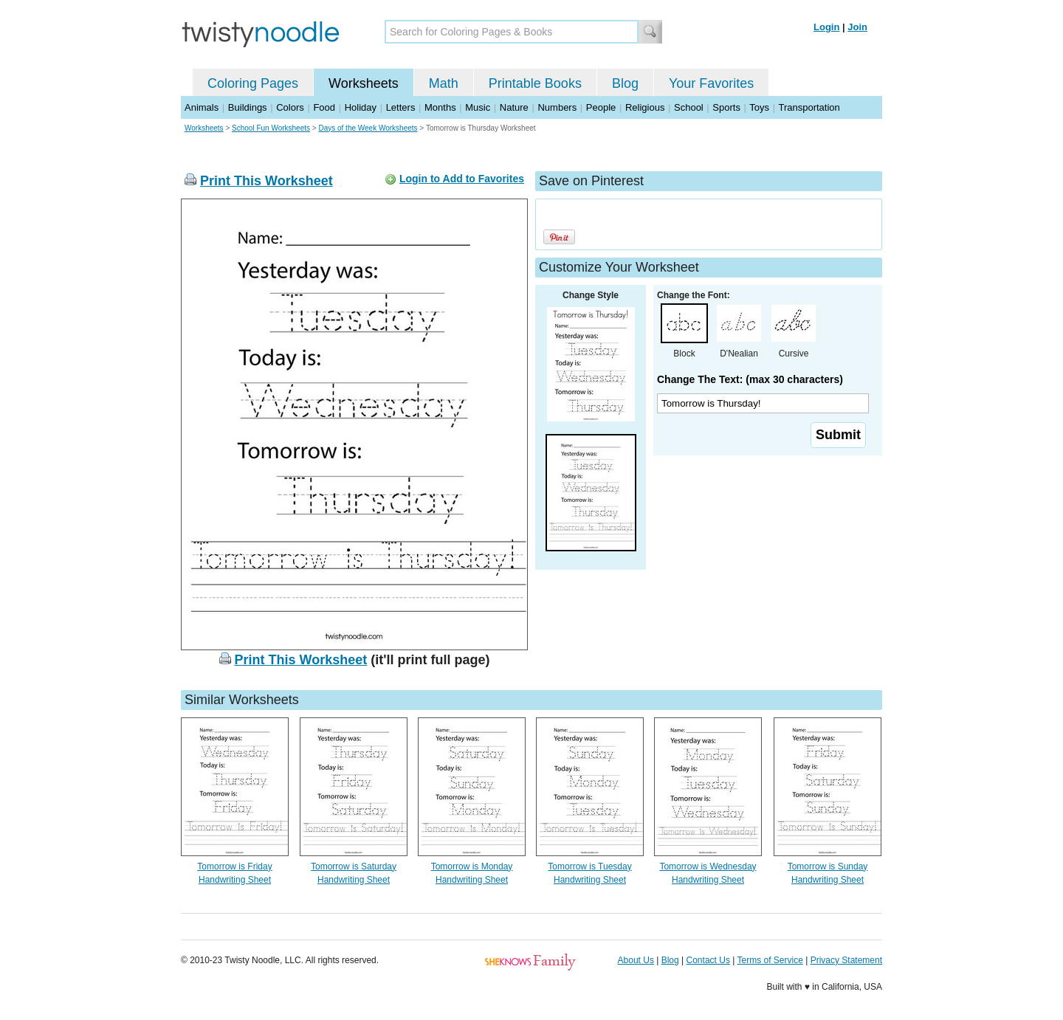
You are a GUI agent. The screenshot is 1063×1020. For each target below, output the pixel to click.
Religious (644, 107)
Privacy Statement (846, 960)
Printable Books (535, 83)
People (601, 107)
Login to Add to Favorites (461, 179)
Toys (759, 107)
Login (826, 26)
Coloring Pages (252, 83)
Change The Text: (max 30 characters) (750, 379)
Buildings (247, 107)
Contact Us (708, 960)
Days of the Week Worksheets (367, 128)
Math (443, 83)
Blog (625, 83)
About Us (636, 960)
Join (857, 26)
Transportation (808, 107)
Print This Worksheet (266, 180)
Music (477, 107)
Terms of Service (769, 960)
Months (440, 107)
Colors (290, 107)
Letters (401, 107)
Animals (202, 107)
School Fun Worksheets (271, 128)
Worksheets (363, 83)
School (688, 107)
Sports (726, 107)
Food (324, 107)
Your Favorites (711, 83)
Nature (514, 107)
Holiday (360, 107)
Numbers (557, 107)
